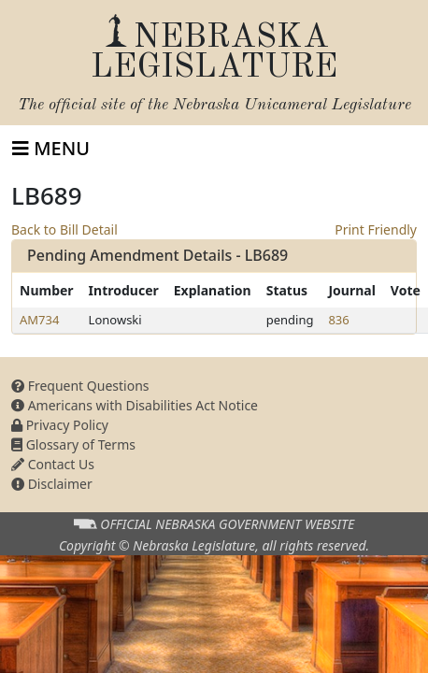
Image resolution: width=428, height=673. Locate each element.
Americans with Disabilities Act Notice (134, 405)
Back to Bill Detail (64, 229)
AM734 (39, 319)
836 (338, 319)
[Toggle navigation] (51, 149)
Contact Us (52, 464)
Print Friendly (376, 229)
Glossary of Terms (73, 444)
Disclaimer (52, 484)
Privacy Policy (59, 425)
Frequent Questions (80, 385)
